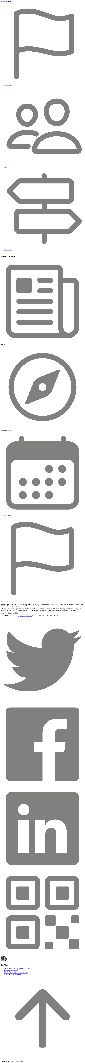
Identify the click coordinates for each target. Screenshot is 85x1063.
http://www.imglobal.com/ (25, 616)
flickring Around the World (11, 970)
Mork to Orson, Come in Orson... (13, 974)
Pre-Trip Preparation (6, 601)
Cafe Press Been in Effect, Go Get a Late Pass (16, 973)
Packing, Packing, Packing (11, 971)
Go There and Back (6, 1)
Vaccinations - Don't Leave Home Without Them (17, 968)
